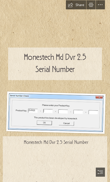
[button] (76, 4)
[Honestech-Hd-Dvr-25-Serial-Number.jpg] (54, 112)
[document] (55, 91)
